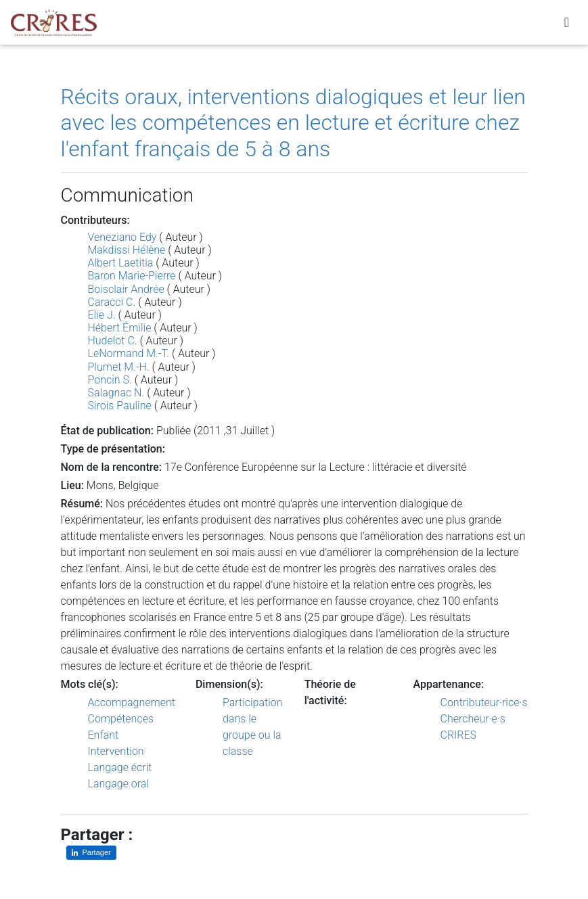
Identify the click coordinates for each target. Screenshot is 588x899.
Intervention (116, 751)
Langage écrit (120, 767)
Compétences (121, 718)
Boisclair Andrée (126, 289)
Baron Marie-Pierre (132, 275)
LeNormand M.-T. (129, 353)
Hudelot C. (112, 340)
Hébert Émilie (120, 327)
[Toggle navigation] (566, 25)
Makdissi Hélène (127, 250)
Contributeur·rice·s (484, 702)
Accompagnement (131, 702)
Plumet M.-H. (119, 367)
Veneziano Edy (122, 237)
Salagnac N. (116, 392)
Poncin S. (110, 379)
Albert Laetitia (121, 262)
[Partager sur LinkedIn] (91, 853)
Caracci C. (112, 302)
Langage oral (119, 783)
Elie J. (102, 314)
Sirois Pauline (120, 405)
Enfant (103, 735)
